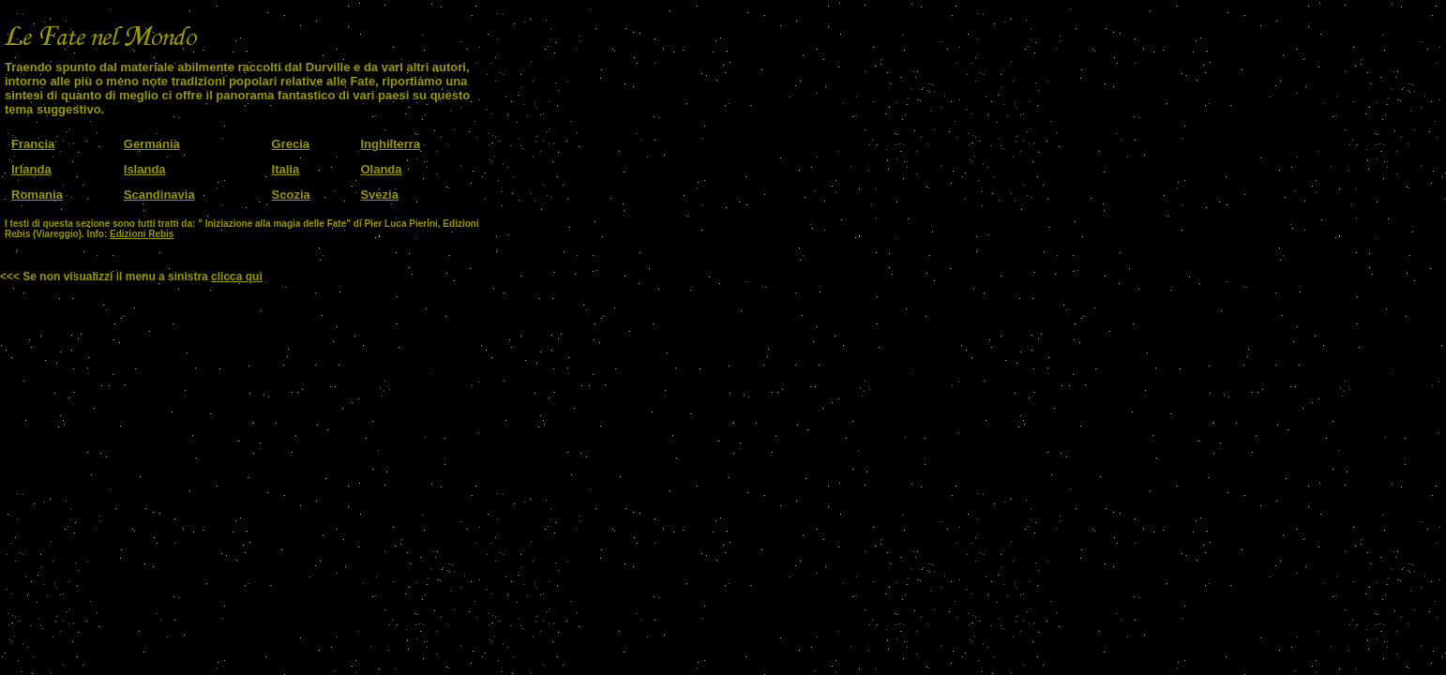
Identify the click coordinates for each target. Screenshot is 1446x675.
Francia (32, 144)
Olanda (380, 169)
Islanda (145, 169)
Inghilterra (390, 144)
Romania (37, 195)
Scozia (291, 195)
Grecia (290, 144)
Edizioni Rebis (141, 234)
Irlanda (31, 169)
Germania (152, 144)
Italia (286, 169)
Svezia (379, 195)
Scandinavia (159, 195)
